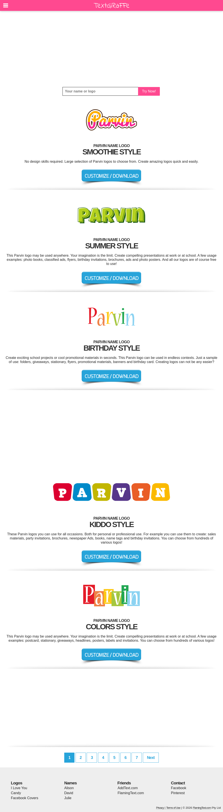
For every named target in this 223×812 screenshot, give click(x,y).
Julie (67, 798)
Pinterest (178, 793)
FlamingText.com (131, 793)
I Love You (19, 788)
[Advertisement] (111, 48)
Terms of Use (173, 807)
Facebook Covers (24, 798)
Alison (69, 788)
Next (151, 757)
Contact (178, 783)
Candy (16, 793)
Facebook (178, 788)
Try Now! (149, 91)
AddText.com (128, 788)
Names (70, 783)
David (68, 793)
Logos (16, 783)
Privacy (160, 807)
